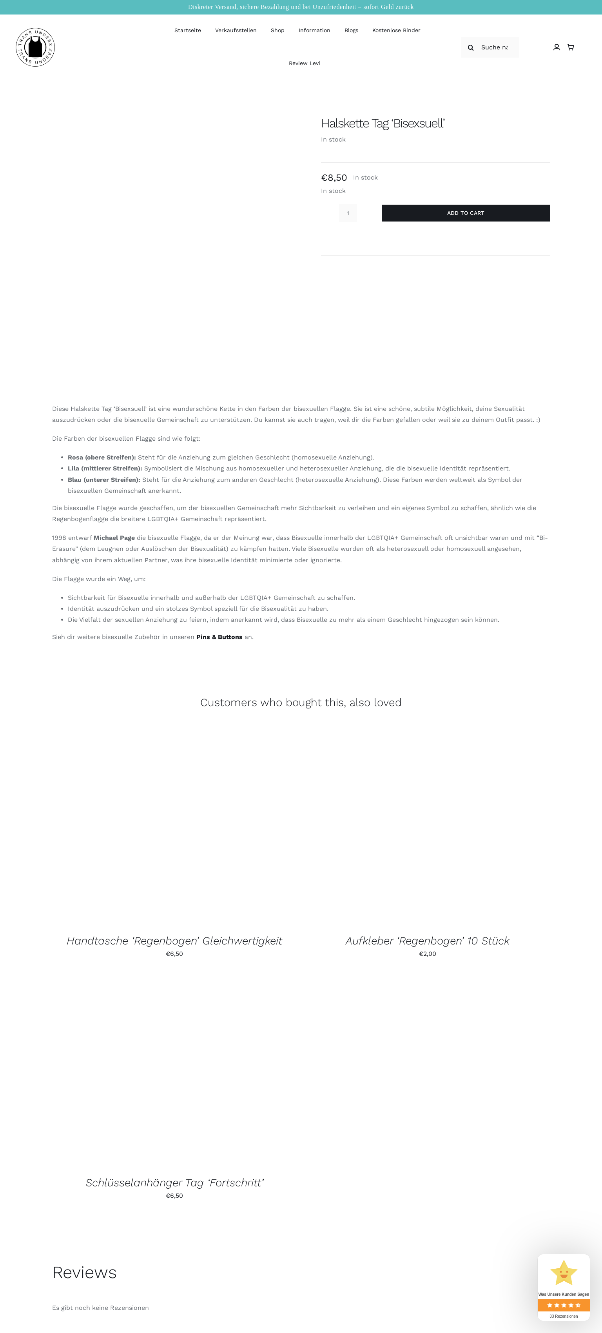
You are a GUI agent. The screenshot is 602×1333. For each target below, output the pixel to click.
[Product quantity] (348, 213)
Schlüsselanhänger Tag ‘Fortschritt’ (174, 1182)
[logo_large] (35, 31)
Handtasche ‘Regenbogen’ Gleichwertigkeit (174, 940)
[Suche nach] (490, 47)
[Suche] (471, 47)
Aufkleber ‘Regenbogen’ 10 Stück (428, 940)
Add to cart (465, 213)
